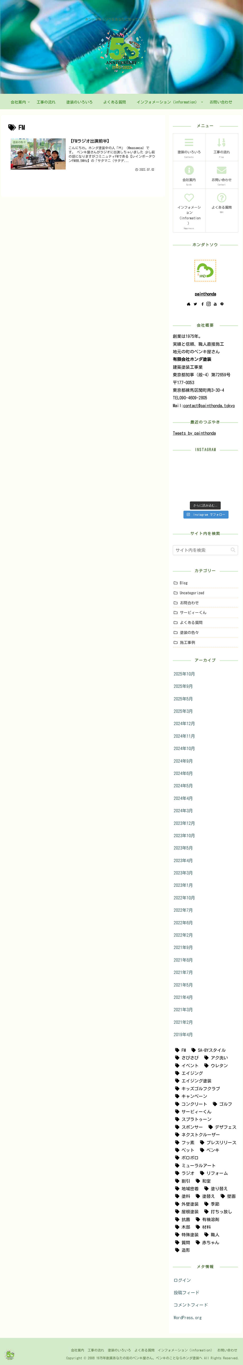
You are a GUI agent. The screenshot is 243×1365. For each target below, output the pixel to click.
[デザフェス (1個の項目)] (221, 1127)
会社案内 (69, 1350)
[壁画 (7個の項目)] (227, 1196)
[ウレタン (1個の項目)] (215, 1065)
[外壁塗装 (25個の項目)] (186, 1204)
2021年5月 (183, 985)
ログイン (182, 1280)
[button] (233, 550)
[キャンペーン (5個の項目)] (190, 1096)
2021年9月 (183, 947)
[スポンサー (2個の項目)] (188, 1127)
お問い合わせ (227, 1350)
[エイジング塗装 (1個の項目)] (192, 1081)
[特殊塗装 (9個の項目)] (186, 1234)
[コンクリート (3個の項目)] (190, 1104)
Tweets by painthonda (194, 433)
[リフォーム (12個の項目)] (213, 1173)
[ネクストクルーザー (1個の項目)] (196, 1134)
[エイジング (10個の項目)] (188, 1073)
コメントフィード (191, 1305)
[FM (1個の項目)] (179, 1050)
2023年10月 (184, 835)
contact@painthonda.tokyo (209, 405)
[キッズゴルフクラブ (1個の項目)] (196, 1088)
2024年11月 (184, 736)
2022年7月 (183, 910)
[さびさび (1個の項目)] (186, 1058)
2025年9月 (183, 686)
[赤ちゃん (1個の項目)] (206, 1242)
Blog (183, 583)
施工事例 (187, 642)
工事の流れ (89, 1350)
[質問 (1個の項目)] (181, 1242)
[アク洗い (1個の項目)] (215, 1058)
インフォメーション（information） (184, 1350)
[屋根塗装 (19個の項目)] (186, 1211)
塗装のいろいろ (114, 1350)
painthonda (205, 294)
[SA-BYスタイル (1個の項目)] (207, 1050)
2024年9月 (183, 761)
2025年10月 (184, 674)
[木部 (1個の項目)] (181, 1227)
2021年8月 (183, 960)
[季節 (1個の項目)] (210, 1204)
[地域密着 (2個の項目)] (186, 1188)
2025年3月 (183, 711)
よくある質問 (191, 622)
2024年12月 (184, 723)
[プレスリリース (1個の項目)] (217, 1142)
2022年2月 (183, 935)
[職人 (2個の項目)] (210, 1234)
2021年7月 (183, 972)
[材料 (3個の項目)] (202, 1227)
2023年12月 (184, 823)
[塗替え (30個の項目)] (204, 1196)
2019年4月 (183, 1034)
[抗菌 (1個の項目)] (181, 1219)
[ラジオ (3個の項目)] (183, 1173)
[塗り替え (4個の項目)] (215, 1188)
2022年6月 (183, 923)
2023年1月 (183, 885)
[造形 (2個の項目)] (181, 1250)
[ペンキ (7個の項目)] (208, 1150)
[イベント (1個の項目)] (186, 1065)
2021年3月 (183, 1009)
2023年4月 (183, 860)
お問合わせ (189, 603)
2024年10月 (184, 748)
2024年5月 (183, 786)
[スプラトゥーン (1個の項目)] (192, 1119)
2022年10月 (184, 898)
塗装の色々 (189, 632)
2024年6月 (183, 773)
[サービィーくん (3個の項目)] (192, 1111)
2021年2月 (183, 1022)
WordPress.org (188, 1317)
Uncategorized (192, 593)
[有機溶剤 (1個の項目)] (206, 1219)
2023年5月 (183, 848)
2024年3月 (183, 810)
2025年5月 (183, 699)
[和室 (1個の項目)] (202, 1181)
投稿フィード (186, 1292)
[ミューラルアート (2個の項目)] (194, 1165)
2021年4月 (183, 997)
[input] (205, 550)
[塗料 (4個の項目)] (181, 1196)
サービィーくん (193, 612)
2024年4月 (183, 798)
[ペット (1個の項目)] (183, 1150)
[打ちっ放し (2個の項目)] (217, 1211)
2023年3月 (183, 873)
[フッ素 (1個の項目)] (183, 1142)
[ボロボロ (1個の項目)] (186, 1158)
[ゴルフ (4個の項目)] (221, 1104)
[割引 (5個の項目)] (181, 1181)
